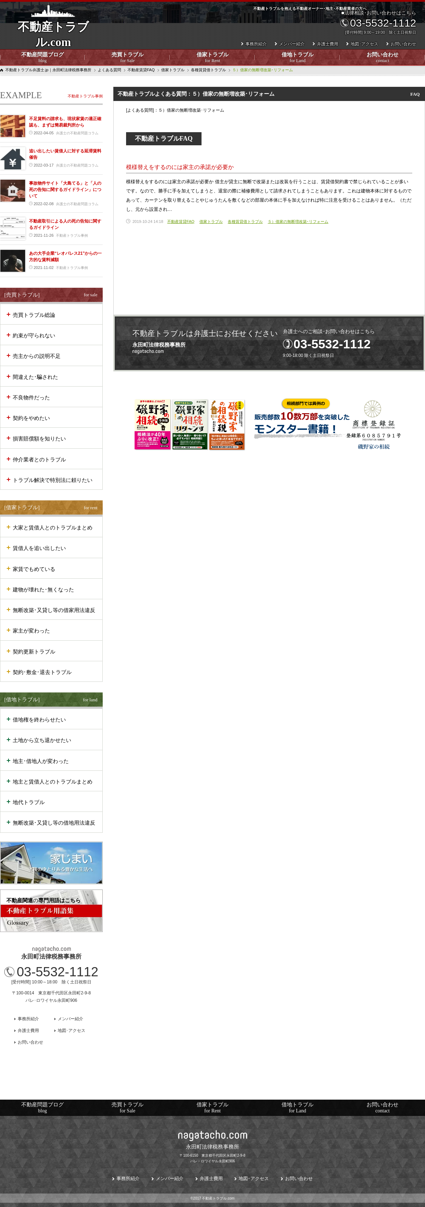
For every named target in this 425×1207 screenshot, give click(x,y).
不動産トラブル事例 (85, 96)
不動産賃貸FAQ (180, 221)
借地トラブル (297, 58)
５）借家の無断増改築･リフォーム (298, 221)
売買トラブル (127, 58)
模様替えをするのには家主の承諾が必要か (180, 167)
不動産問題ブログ (42, 58)
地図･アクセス (364, 43)
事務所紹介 (256, 43)
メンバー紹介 (292, 43)
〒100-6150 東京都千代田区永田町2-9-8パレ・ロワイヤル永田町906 (212, 1153)
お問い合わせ (382, 58)
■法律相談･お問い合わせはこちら (377, 22)
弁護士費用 (327, 43)
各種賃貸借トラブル (245, 221)
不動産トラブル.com (53, 39)
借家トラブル (212, 58)
